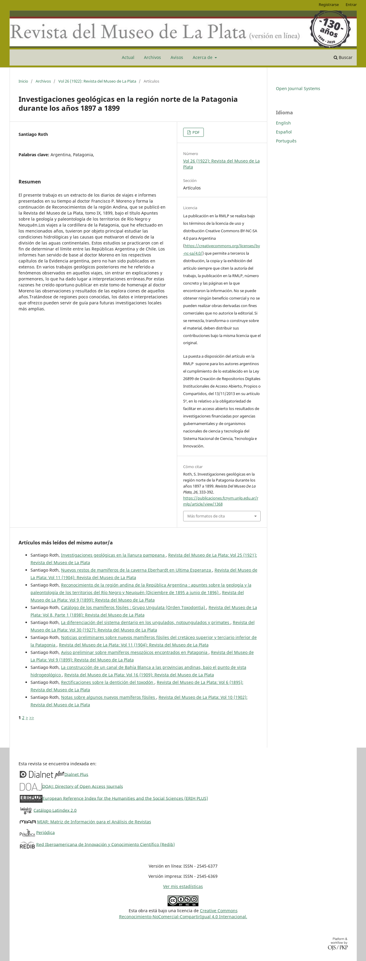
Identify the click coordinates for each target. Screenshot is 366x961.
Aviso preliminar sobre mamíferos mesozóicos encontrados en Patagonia (135, 652)
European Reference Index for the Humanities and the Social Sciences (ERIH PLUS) (125, 798)
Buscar (343, 57)
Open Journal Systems (298, 88)
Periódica (45, 832)
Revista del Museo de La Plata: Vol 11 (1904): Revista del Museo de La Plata (134, 645)
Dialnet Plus (76, 774)
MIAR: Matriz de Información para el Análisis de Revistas (94, 822)
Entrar (351, 4)
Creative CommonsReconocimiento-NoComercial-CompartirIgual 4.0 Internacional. (183, 913)
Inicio (23, 81)
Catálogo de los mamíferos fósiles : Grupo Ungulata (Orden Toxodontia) (133, 607)
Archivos (152, 57)
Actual (128, 57)
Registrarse (329, 4)
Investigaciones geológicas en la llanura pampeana (113, 555)
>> (31, 717)
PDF (196, 132)
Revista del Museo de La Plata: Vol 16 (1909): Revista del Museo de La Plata (139, 675)
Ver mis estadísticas (183, 886)
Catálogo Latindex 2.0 (55, 810)
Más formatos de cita (206, 516)
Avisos (177, 57)
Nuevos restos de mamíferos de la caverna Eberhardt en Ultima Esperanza (136, 570)
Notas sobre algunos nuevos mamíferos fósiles (108, 697)
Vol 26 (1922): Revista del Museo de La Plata (97, 81)
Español (284, 132)
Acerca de (203, 57)
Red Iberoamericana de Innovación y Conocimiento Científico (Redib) (105, 844)
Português (286, 141)
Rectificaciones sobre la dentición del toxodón (107, 682)
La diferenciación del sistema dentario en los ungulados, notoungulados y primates (145, 622)
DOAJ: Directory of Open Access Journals (82, 786)
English (283, 123)
